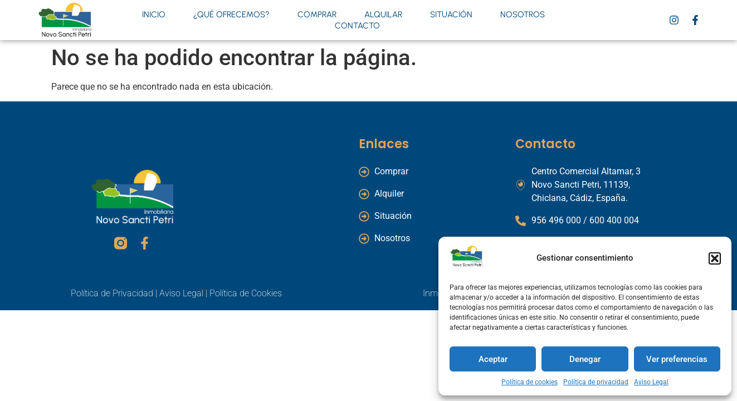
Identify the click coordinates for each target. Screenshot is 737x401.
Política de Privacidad (112, 293)
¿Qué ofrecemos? (231, 14)
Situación (451, 14)
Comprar (316, 14)
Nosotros (522, 14)
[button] (714, 258)
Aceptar (493, 359)
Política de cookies (529, 382)
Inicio (153, 14)
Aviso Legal (651, 382)
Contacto (357, 26)
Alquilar (383, 14)
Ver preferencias (676, 359)
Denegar (585, 359)
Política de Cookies (245, 293)
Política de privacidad (595, 382)
